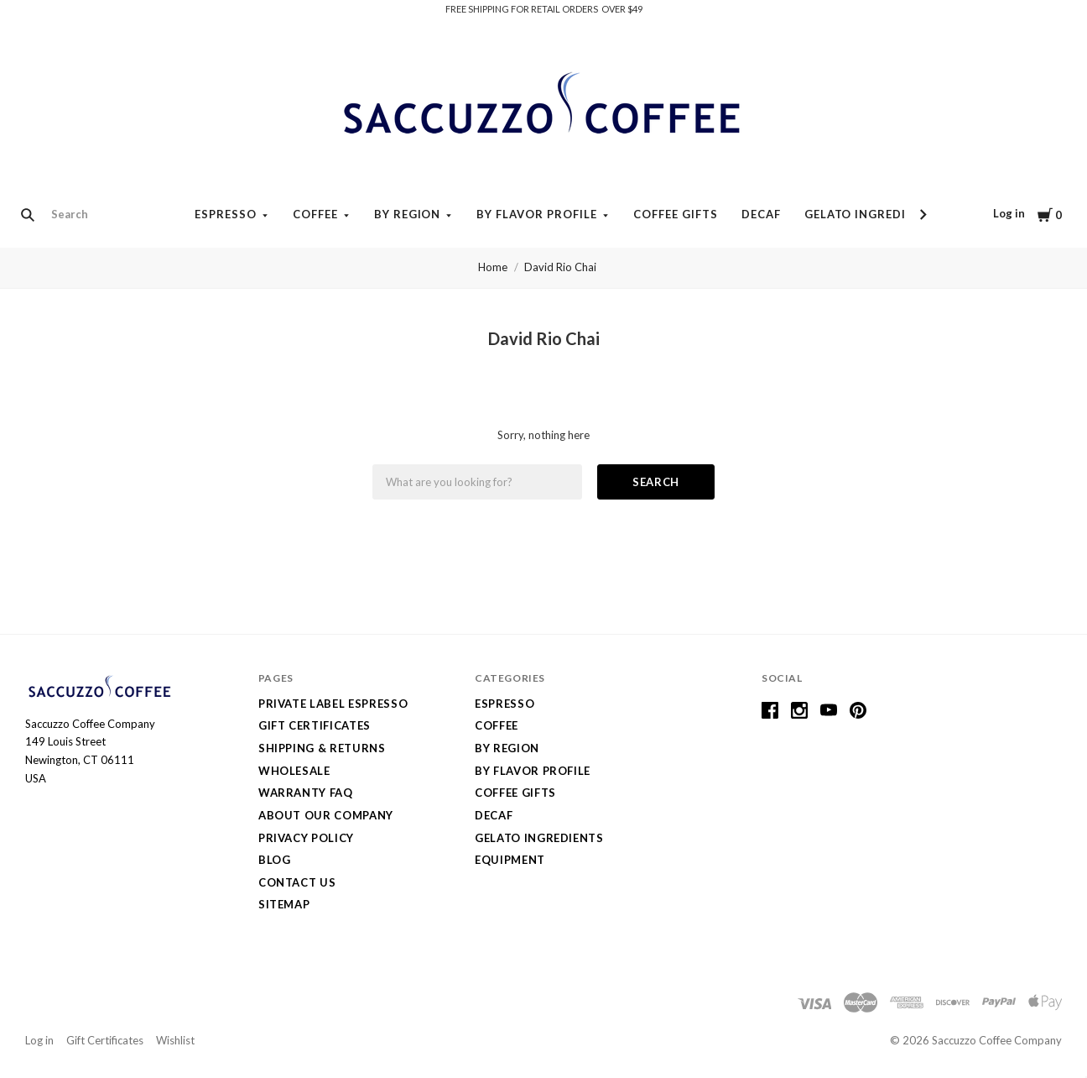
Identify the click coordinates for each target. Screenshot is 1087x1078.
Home (492, 267)
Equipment (510, 859)
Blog (274, 859)
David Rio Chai (560, 267)
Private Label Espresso (333, 703)
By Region (407, 214)
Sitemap (284, 904)
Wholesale (294, 770)
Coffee (315, 214)
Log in (1009, 213)
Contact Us (297, 882)
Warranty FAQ (305, 792)
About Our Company (325, 815)
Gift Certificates (314, 725)
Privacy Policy (306, 838)
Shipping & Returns (322, 748)
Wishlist (175, 1040)
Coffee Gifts (675, 214)
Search (655, 482)
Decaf (761, 214)
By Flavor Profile (536, 214)
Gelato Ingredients (871, 214)
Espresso (226, 214)
